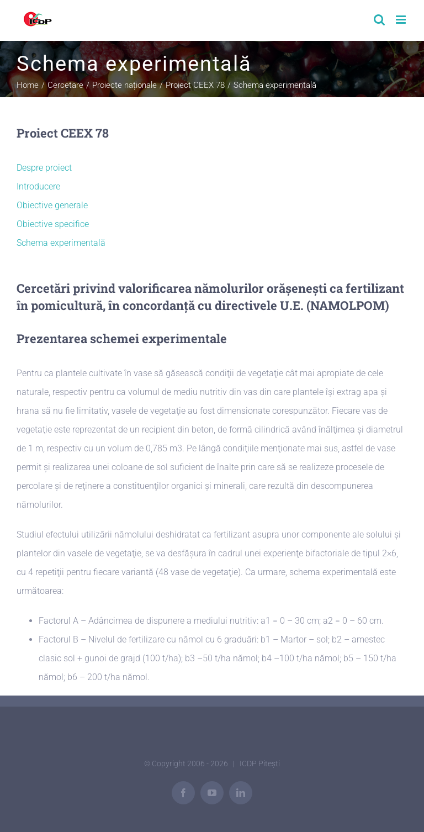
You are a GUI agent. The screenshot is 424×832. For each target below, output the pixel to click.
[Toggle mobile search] (379, 19)
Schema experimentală (61, 243)
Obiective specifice (53, 224)
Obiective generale (52, 205)
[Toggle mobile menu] (401, 19)
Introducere (38, 186)
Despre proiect (44, 167)
